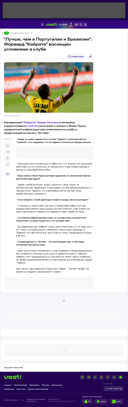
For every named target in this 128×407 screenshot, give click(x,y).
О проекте (8, 385)
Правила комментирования (38, 389)
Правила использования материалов (36, 400)
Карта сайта (21, 389)
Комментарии (77, 56)
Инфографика (34, 385)
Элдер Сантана (48, 122)
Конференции (9, 389)
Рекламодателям (20, 385)
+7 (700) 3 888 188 (114, 389)
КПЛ (6, 33)
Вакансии (45, 385)
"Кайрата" (30, 122)
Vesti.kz (33, 125)
